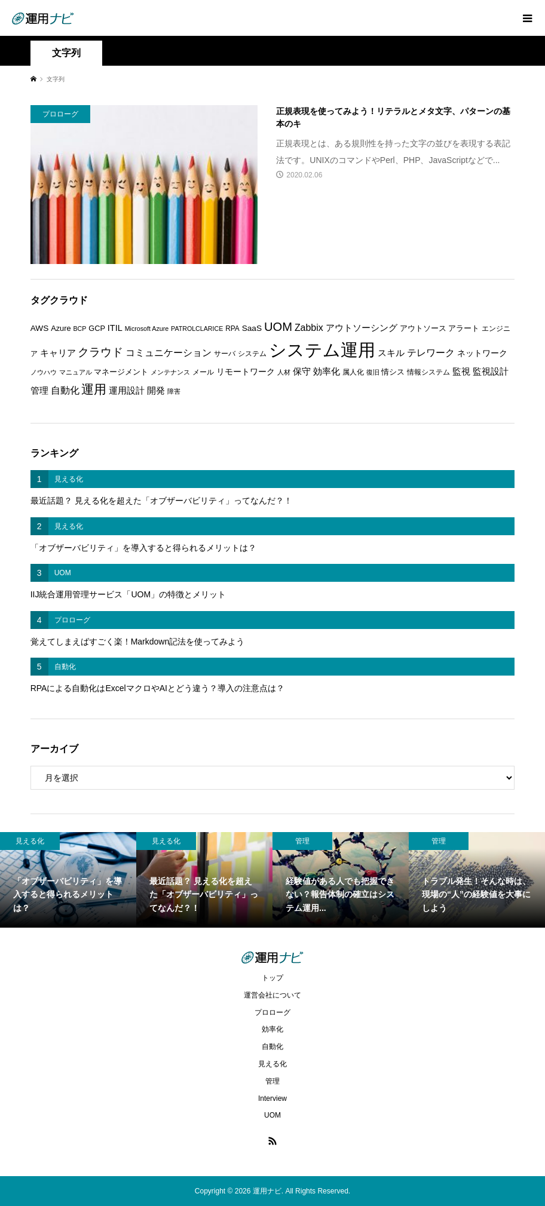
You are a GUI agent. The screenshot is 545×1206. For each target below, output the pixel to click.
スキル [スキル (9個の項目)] (391, 353)
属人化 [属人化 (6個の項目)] (353, 372)
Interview (272, 1098)
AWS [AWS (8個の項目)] (39, 328)
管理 (272, 1081)
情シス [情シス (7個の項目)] (393, 371)
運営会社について (272, 995)
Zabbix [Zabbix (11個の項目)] (309, 328)
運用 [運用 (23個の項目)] (93, 389)
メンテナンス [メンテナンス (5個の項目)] (170, 372)
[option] (68, 880)
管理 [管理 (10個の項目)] (39, 390)
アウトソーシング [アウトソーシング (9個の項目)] (361, 328)
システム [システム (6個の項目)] (252, 353)
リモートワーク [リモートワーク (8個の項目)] (245, 371)
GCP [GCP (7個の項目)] (96, 328)
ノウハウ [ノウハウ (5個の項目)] (43, 372)
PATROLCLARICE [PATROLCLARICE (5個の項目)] (197, 328)
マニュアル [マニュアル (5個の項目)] (75, 372)
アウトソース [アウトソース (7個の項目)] (423, 328)
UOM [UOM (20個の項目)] (278, 326)
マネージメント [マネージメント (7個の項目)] (121, 371)
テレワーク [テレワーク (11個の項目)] (431, 353)
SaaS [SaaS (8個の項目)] (252, 328)
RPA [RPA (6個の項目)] (232, 328)
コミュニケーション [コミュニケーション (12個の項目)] (168, 352)
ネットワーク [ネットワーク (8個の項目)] (482, 353)
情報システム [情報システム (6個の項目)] (428, 372)
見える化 (272, 1064)
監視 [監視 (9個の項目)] (461, 371)
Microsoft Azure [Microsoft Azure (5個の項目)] (147, 328)
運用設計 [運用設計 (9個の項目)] (127, 390)
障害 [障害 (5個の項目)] (173, 391)
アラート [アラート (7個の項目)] (463, 328)
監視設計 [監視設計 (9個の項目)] (491, 371)
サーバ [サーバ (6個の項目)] (224, 353)
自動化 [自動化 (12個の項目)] (65, 390)
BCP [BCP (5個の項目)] (79, 328)
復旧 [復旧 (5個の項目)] (372, 372)
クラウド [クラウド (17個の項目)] (100, 352)
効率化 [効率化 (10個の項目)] (326, 371)
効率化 (272, 1029)
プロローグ (272, 1012)
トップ (272, 978)
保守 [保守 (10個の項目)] (302, 371)
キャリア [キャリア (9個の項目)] (58, 353)
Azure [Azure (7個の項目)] (61, 328)
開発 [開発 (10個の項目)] (156, 390)
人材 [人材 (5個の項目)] (283, 372)
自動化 (272, 1046)
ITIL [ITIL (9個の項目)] (115, 328)
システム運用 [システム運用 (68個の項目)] (322, 350)
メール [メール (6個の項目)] (203, 372)
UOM (272, 1115)
